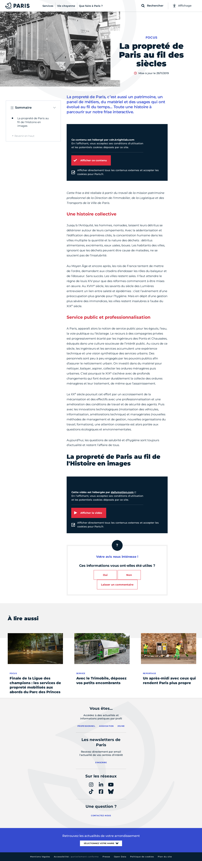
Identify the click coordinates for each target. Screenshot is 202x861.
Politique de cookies (142, 856)
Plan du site (165, 856)
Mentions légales (40, 856)
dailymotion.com (122, 492)
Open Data (120, 856)
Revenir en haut (24, 135)
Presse (106, 856)
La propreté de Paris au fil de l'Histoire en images (33, 122)
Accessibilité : (76, 856)
